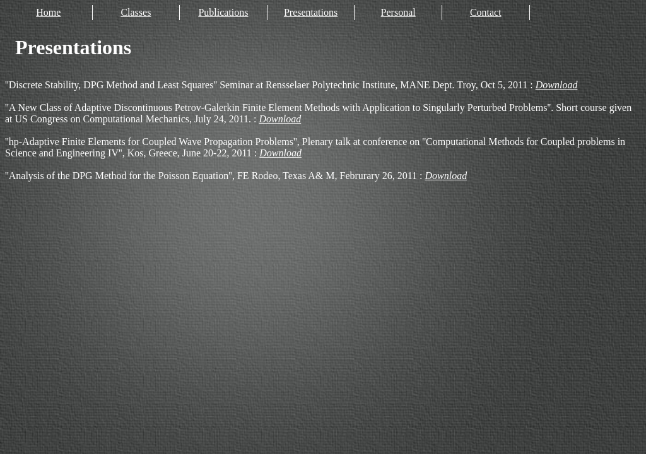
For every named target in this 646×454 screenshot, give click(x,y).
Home (48, 12)
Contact (486, 12)
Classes (135, 12)
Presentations (311, 12)
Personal (398, 12)
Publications (223, 12)
